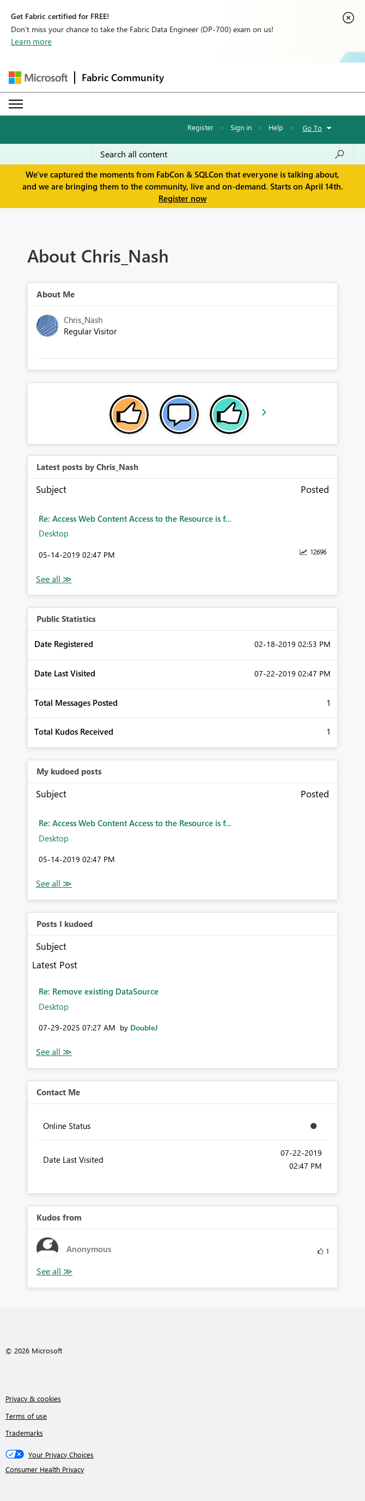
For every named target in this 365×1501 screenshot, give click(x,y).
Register (200, 127)
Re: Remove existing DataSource (99, 991)
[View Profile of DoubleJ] (144, 1027)
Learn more (31, 41)
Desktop (54, 533)
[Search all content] (222, 154)
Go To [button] (312, 127)
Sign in (241, 127)
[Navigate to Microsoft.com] (38, 77)
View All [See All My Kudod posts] (54, 883)
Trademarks (24, 1432)
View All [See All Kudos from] (54, 1271)
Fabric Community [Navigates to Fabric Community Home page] (123, 77)
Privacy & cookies (33, 1398)
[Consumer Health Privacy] (182, 1469)
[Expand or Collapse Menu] (16, 104)
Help (276, 127)
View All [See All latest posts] (54, 579)
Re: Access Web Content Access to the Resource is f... (135, 518)
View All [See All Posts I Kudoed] (54, 1052)
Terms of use (26, 1415)
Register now (182, 198)
